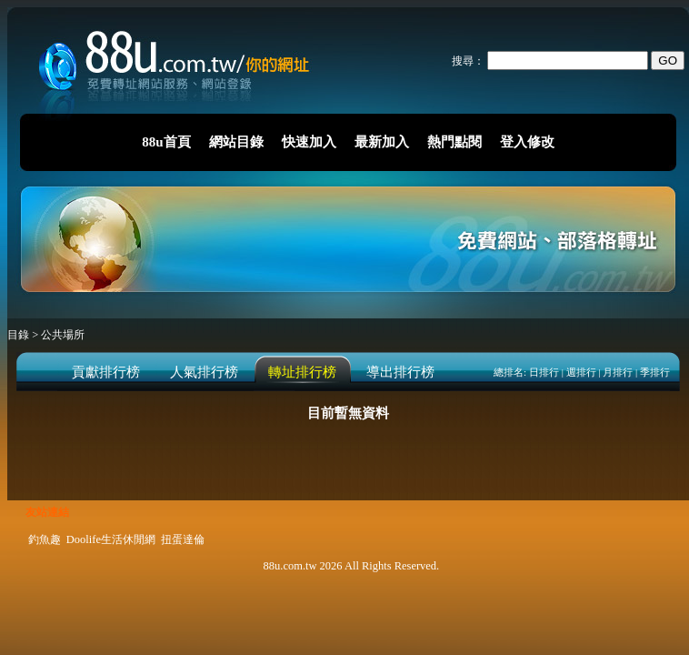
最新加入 (381, 142)
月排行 (618, 372)
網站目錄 (236, 142)
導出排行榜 (400, 372)
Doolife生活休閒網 (110, 539)
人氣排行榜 (204, 372)
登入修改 (527, 142)
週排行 (581, 372)
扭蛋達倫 (183, 539)
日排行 (544, 372)
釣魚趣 (44, 539)
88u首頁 (166, 142)
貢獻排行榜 (106, 372)
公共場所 (63, 334)
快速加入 (309, 142)
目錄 (19, 334)
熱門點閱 (454, 142)
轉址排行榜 (302, 372)
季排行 (655, 372)
